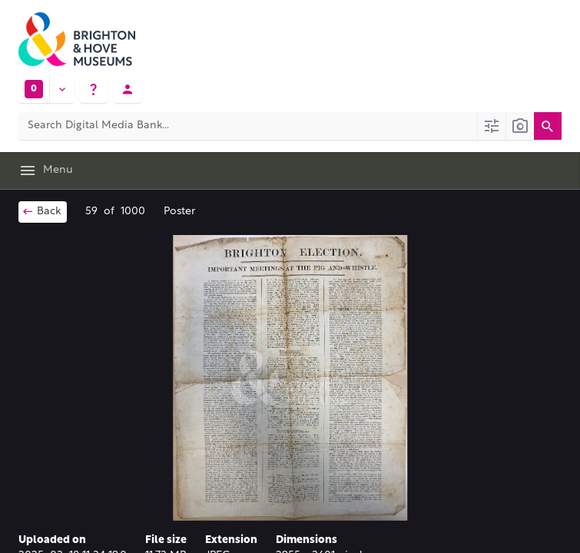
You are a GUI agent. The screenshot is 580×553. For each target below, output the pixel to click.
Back (41, 211)
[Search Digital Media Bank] (247, 126)
